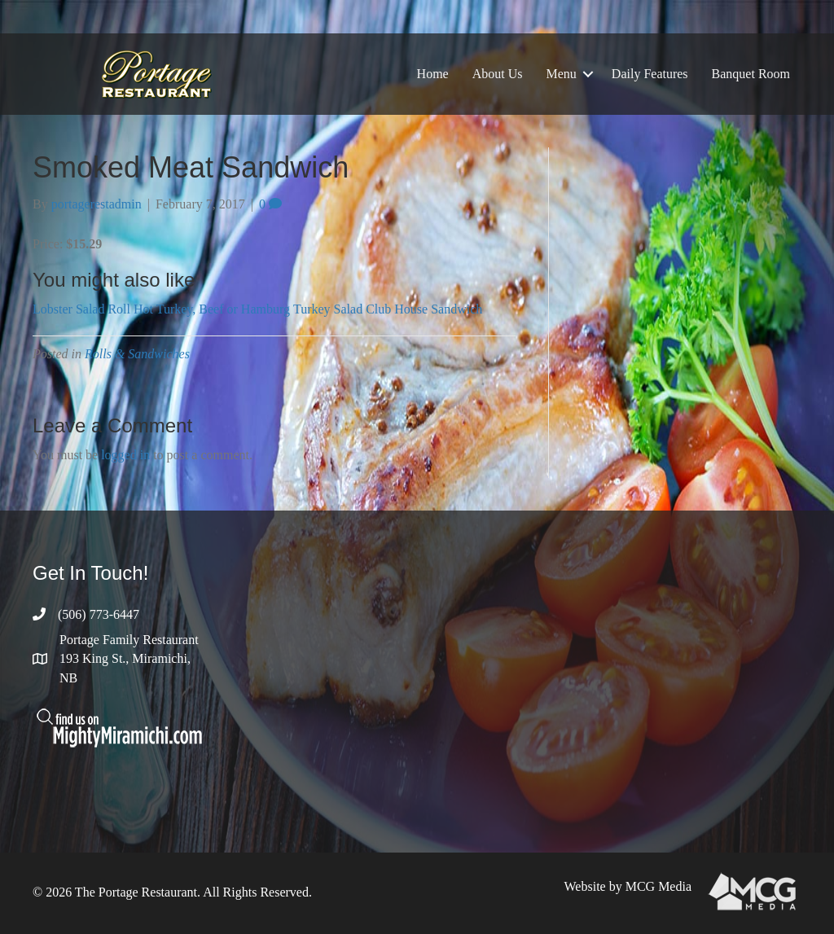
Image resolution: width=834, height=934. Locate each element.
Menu (561, 74)
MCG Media (658, 886)
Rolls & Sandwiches (137, 354)
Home (433, 74)
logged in (125, 455)
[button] (588, 74)
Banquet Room (751, 74)
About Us (497, 74)
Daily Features (650, 74)
